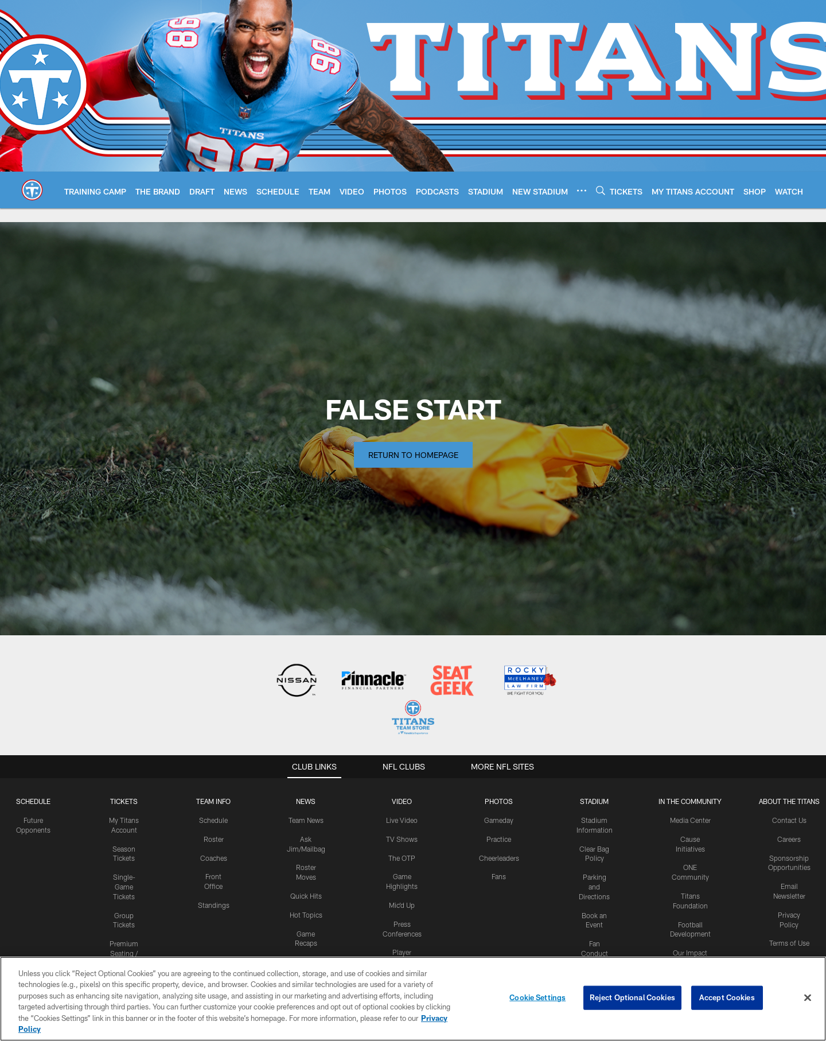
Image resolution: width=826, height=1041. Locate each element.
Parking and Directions (594, 886)
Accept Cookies (727, 997)
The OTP (401, 858)
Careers (789, 839)
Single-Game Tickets (124, 886)
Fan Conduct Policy (594, 953)
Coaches (213, 858)
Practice (498, 839)
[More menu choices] (581, 190)
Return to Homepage (413, 455)
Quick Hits (306, 896)
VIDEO (402, 801)
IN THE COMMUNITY (690, 801)
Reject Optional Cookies (632, 997)
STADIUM (594, 801)
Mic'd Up (402, 905)
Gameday (498, 820)
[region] (413, 999)
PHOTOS (499, 801)
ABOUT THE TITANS (789, 801)
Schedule (33, 801)
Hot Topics (306, 915)
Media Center (690, 820)
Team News (306, 820)
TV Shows (402, 839)
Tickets (124, 801)
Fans (499, 876)
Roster (214, 839)
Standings (213, 905)
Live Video (402, 820)
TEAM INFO (213, 801)
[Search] (600, 190)
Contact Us (789, 820)
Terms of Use (789, 943)
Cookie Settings (537, 997)
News (305, 801)
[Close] (807, 998)
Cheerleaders (499, 858)
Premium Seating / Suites (124, 953)
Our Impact (690, 953)
